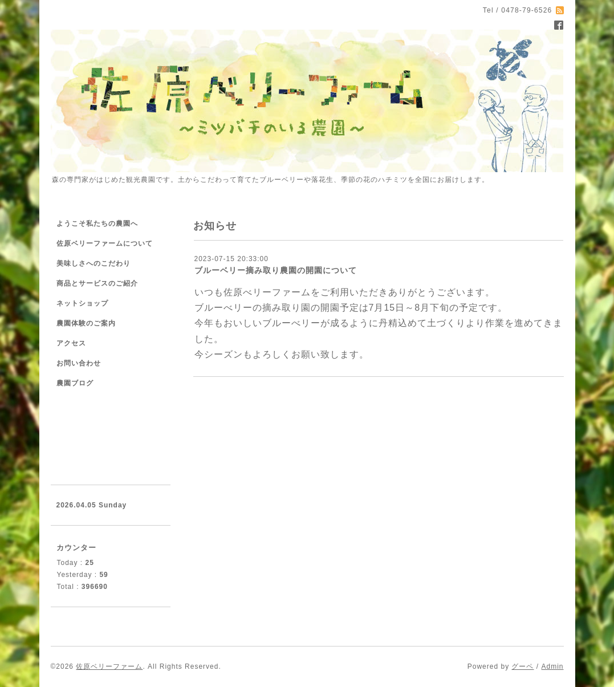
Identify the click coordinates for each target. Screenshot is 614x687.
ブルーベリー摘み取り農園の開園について (275, 270)
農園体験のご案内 (86, 323)
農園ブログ (74, 383)
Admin (552, 666)
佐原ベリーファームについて (104, 243)
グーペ (522, 666)
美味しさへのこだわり (93, 263)
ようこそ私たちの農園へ (97, 223)
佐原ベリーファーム (109, 666)
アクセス (71, 343)
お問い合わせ (78, 363)
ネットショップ (82, 303)
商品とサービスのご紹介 (97, 283)
